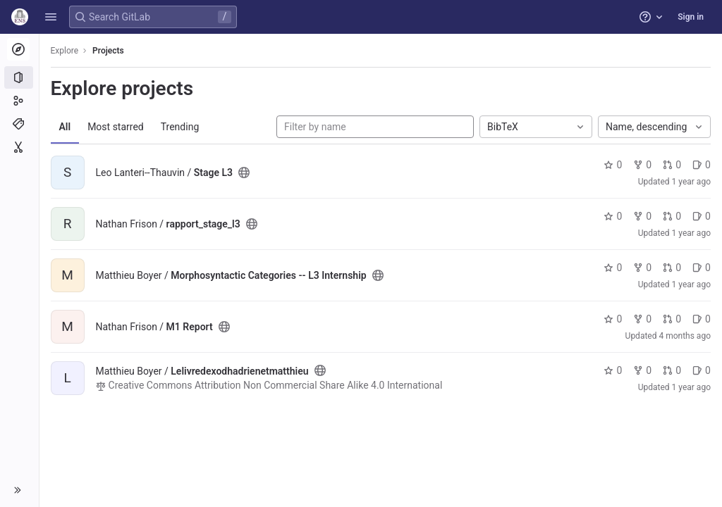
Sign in (691, 17)
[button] (50, 17)
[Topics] (19, 124)
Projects (109, 51)
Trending (180, 126)
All (65, 126)
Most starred (116, 126)
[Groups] (19, 100)
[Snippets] (19, 147)
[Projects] (19, 77)
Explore (65, 51)
